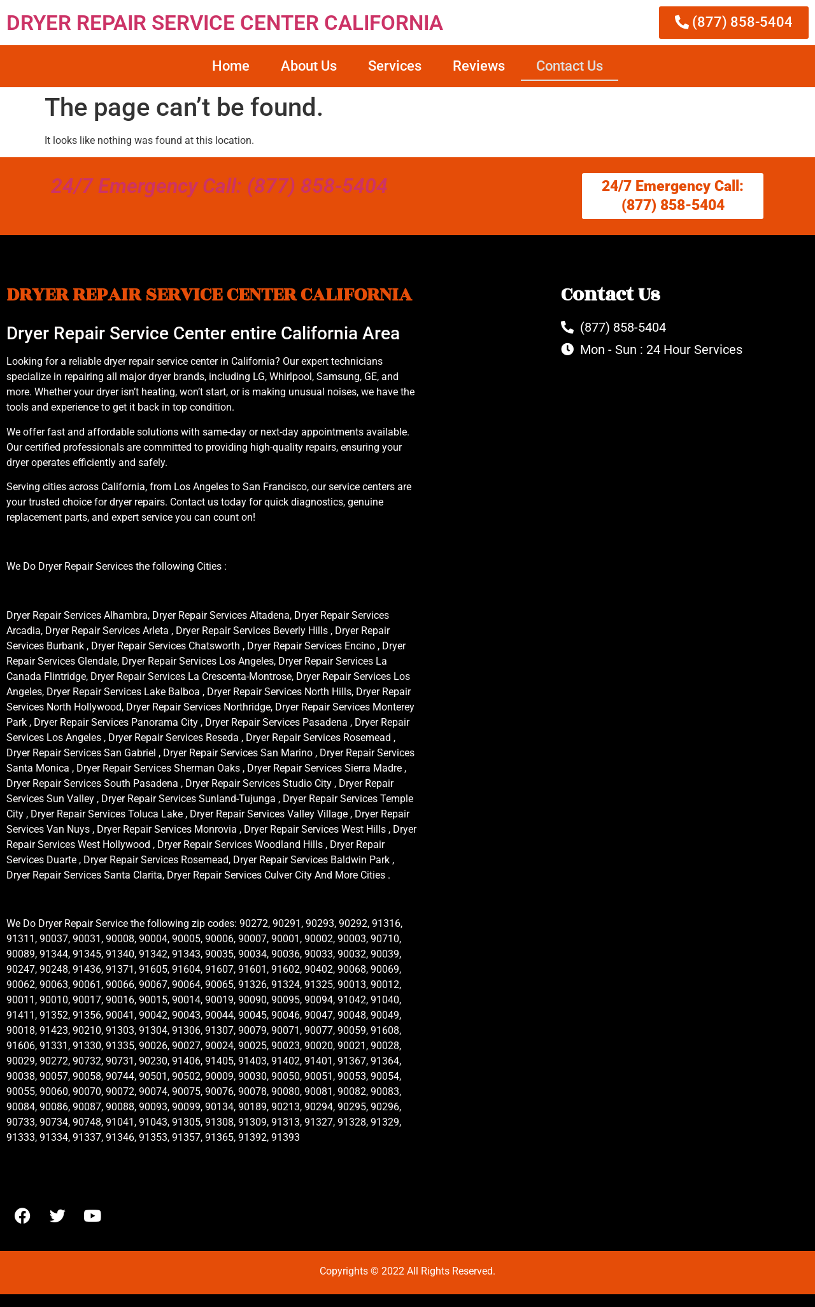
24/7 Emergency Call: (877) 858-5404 (219, 186)
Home (231, 66)
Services (395, 66)
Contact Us (569, 66)
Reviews (479, 66)
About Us (309, 66)
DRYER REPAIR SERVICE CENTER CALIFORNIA (224, 22)
